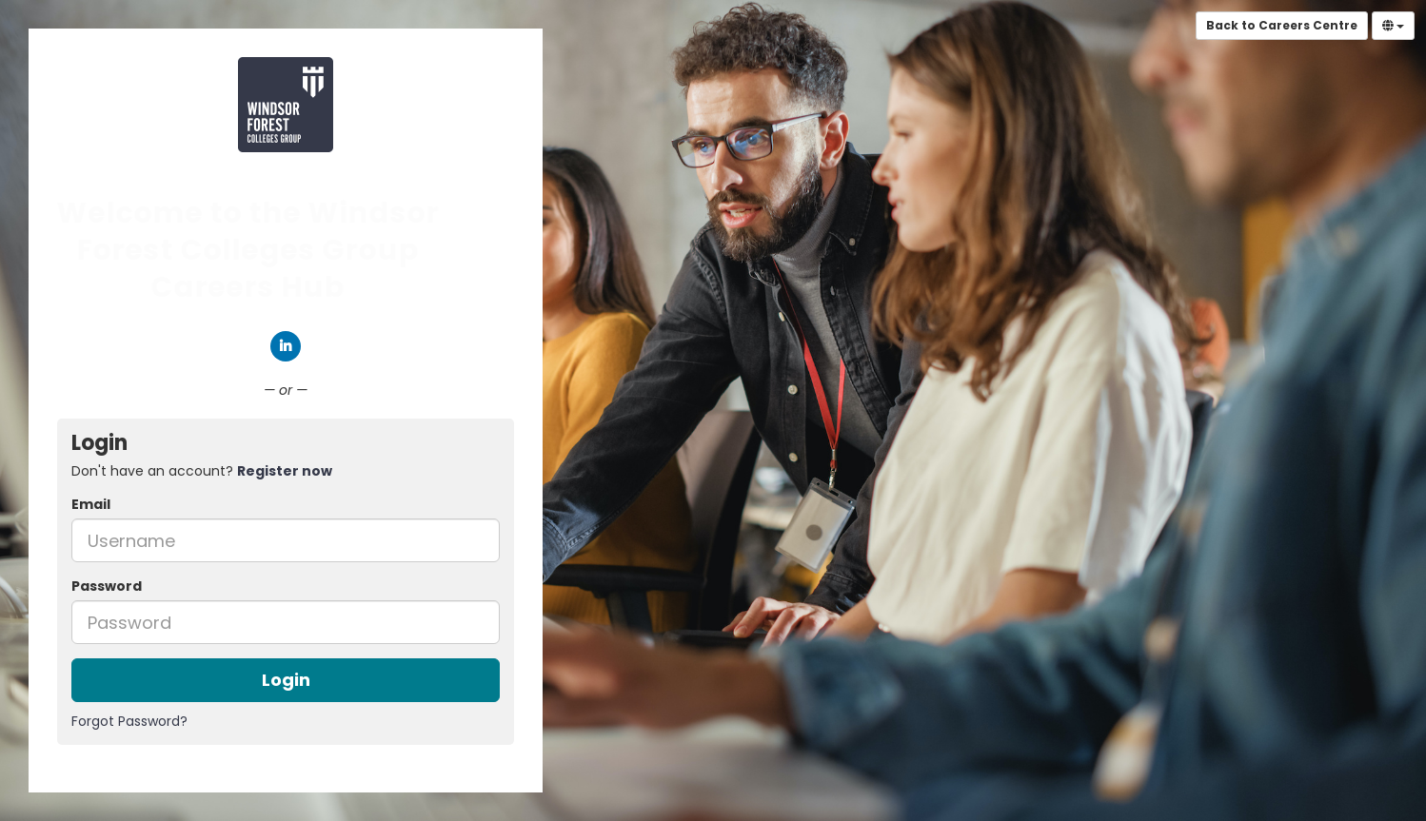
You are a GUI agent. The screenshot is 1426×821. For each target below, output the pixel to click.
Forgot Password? (129, 721)
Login (286, 680)
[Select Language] (1393, 25)
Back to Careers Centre (1281, 25)
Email (90, 504)
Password (106, 586)
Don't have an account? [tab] (201, 470)
